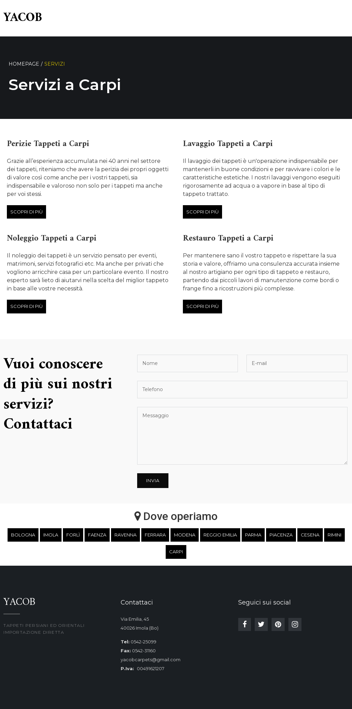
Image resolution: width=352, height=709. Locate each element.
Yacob (22, 18)
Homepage (24, 64)
